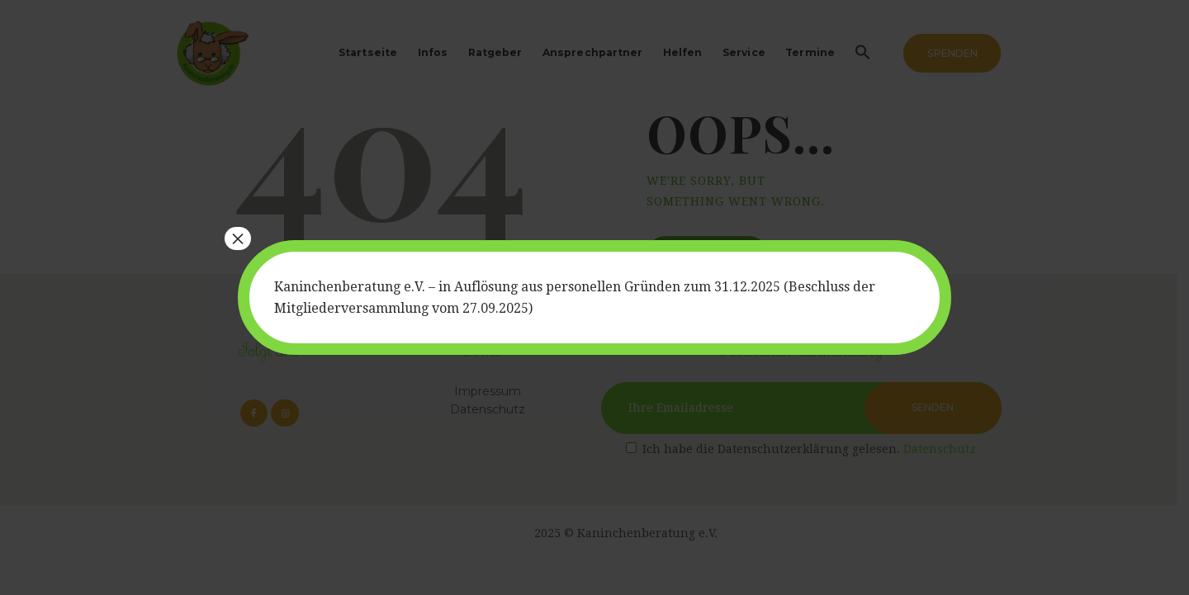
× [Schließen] (237, 238)
